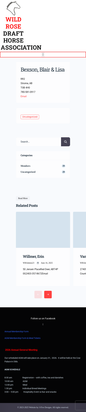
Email (24, 96)
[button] (42, 54)
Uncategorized (29, 116)
